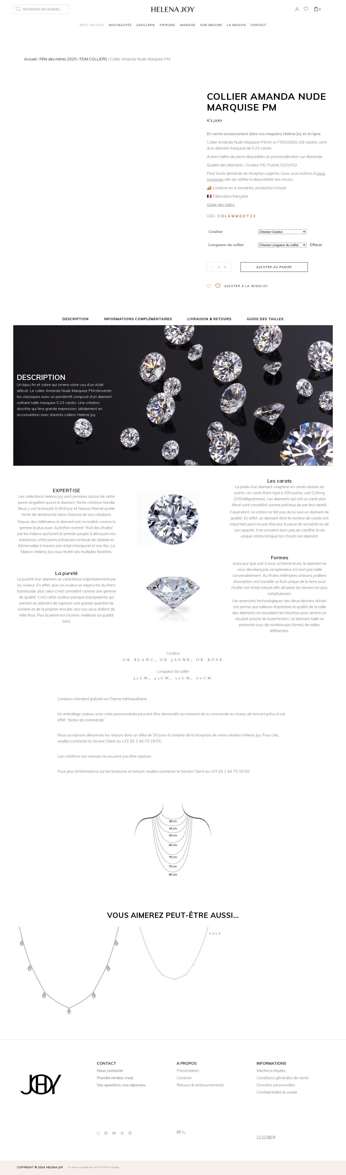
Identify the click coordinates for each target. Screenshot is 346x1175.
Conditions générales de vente (283, 1077)
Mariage (187, 25)
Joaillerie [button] (145, 25)
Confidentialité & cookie (277, 1092)
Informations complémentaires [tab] (138, 319)
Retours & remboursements (200, 1084)
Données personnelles (276, 1084)
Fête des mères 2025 (58, 58)
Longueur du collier (226, 244)
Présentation (188, 1070)
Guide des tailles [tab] (265, 319)
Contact (258, 25)
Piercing (167, 25)
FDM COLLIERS (93, 58)
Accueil (30, 58)
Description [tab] (75, 319)
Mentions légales (271, 1070)
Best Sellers (92, 25)
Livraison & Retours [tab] (209, 319)
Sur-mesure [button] (211, 25)
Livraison (184, 1077)
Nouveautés (120, 25)
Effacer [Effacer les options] (316, 244)
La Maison (236, 25)
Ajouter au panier (274, 267)
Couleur (216, 231)
